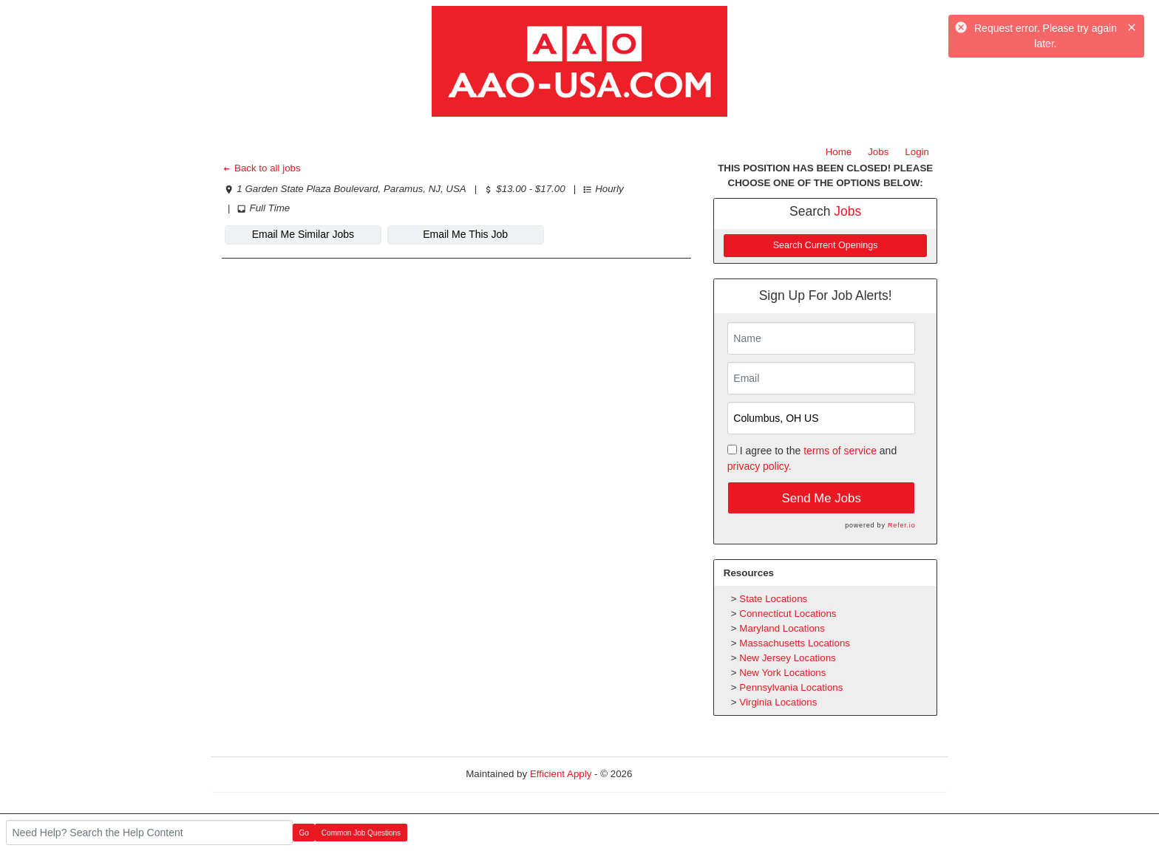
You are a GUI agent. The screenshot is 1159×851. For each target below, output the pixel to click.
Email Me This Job (465, 234)
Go (304, 833)
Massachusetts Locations (794, 643)
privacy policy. (759, 466)
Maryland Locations (782, 628)
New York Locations (782, 672)
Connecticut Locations (787, 613)
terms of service (840, 451)
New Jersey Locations (787, 657)
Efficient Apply (560, 773)
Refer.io (901, 525)
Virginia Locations (778, 702)
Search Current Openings (825, 245)
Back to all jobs (261, 168)
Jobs (878, 151)
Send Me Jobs (821, 498)
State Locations (773, 598)
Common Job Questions (361, 833)
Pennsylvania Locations (791, 687)
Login (917, 151)
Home (839, 151)
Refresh (676, 773)
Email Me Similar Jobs (303, 234)
